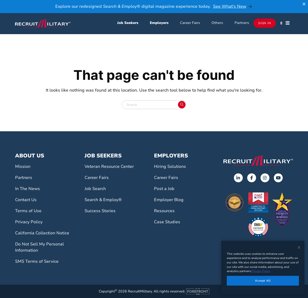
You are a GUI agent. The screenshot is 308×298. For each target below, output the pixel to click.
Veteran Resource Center (109, 166)
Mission (22, 166)
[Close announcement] (304, 4)
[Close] (299, 247)
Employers (159, 22)
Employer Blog (169, 200)
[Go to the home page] (258, 160)
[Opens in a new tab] (238, 177)
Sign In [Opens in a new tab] (264, 23)
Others (217, 22)
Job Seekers (127, 22)
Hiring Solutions (170, 166)
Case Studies (167, 222)
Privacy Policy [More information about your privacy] (261, 271)
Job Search (95, 189)
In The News (27, 189)
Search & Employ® (103, 200)
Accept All (263, 281)
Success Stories (100, 211)
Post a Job (164, 189)
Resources (164, 211)
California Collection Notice (42, 233)
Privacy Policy (29, 222)
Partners (242, 22)
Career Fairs (190, 22)
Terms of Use (28, 211)
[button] (281, 23)
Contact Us (26, 200)
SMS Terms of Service (37, 261)
